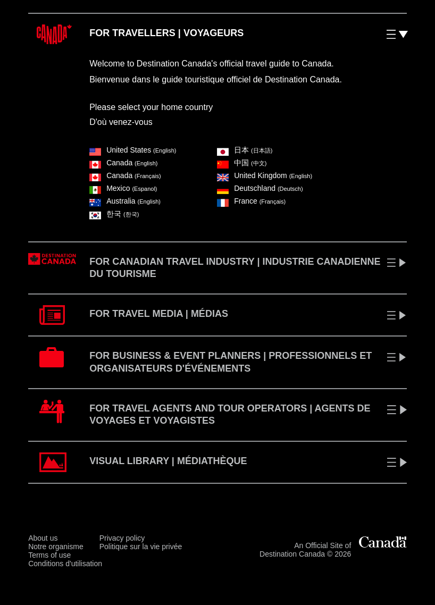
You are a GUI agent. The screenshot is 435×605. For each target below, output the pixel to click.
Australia (125, 201)
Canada (123, 162)
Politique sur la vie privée (140, 546)
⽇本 (244, 150)
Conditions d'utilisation (65, 563)
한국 (114, 213)
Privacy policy (122, 538)
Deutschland (260, 188)
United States (132, 150)
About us (42, 538)
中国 (241, 162)
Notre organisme (55, 546)
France (251, 201)
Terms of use (49, 555)
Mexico (123, 188)
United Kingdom (264, 175)
